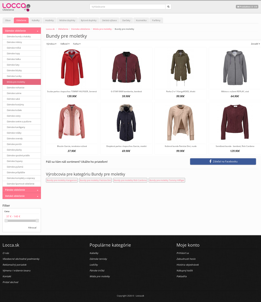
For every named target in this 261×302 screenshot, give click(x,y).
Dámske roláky (14, 132)
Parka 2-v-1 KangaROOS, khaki (180, 91)
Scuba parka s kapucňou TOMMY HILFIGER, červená (72, 91)
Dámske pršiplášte (16, 172)
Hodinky (49, 20)
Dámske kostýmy (15, 104)
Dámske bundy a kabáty (19, 36)
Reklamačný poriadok (14, 264)
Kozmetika (141, 20)
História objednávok (187, 264)
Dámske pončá (14, 144)
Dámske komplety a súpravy (21, 178)
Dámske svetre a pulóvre (19, 121)
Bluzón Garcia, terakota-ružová (72, 146)
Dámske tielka (14, 59)
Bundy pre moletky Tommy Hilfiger (166, 180)
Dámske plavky (14, 149)
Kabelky (36, 20)
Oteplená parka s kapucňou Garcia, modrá (126, 146)
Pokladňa (181, 276)
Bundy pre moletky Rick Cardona (130, 180)
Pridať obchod (10, 282)
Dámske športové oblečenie (20, 183)
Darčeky (126, 20)
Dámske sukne (14, 93)
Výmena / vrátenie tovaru (16, 270)
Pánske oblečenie (15, 189)
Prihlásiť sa (182, 253)
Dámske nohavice (15, 87)
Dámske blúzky (14, 70)
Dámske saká (13, 98)
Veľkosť (65, 43)
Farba (77, 43)
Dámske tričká (14, 47)
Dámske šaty (13, 64)
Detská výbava (109, 20)
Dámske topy (13, 53)
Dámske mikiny (14, 42)
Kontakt (6, 276)
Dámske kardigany (16, 127)
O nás (5, 253)
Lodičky (94, 264)
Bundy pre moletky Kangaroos (62, 180)
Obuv (8, 20)
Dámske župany (15, 161)
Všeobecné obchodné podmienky (20, 258)
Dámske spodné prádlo (18, 155)
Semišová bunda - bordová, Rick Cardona (235, 146)
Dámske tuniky (14, 76)
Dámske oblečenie (80, 28)
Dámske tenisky (98, 258)
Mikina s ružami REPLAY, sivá (235, 91)
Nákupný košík (184, 270)
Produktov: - (247, 6)
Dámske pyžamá (15, 166)
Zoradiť (255, 43)
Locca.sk (50, 28)
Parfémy (156, 20)
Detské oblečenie (15, 196)
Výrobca (51, 43)
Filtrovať (32, 227)
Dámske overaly (15, 138)
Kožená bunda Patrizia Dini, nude (181, 146)
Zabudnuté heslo (185, 258)
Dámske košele (14, 110)
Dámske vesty (14, 115)
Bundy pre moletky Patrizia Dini (95, 180)
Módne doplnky (67, 20)
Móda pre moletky (102, 28)
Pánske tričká (97, 270)
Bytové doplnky (89, 20)
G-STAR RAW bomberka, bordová (126, 91)
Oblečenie (21, 20)
